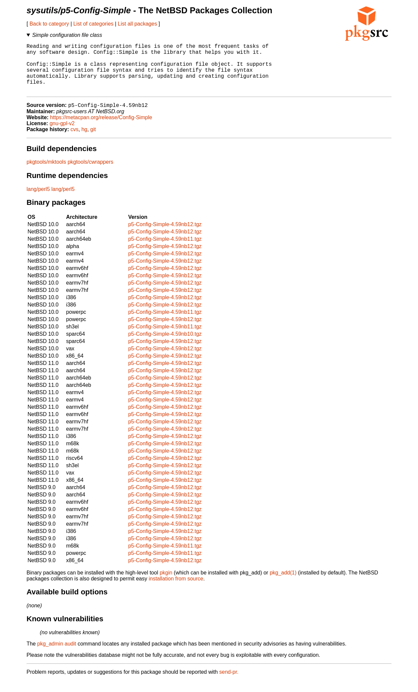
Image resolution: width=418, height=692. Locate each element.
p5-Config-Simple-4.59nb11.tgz (164, 250)
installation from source (176, 590)
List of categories (93, 24)
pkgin (166, 584)
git (93, 141)
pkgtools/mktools (46, 173)
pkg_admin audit (56, 655)
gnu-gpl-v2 (62, 135)
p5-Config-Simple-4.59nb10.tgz (164, 345)
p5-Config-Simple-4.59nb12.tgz (164, 236)
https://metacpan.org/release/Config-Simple (101, 129)
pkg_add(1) (283, 584)
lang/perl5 (38, 201)
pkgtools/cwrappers (90, 173)
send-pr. (229, 683)
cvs (75, 141)
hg (84, 141)
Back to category (49, 24)
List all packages (137, 24)
